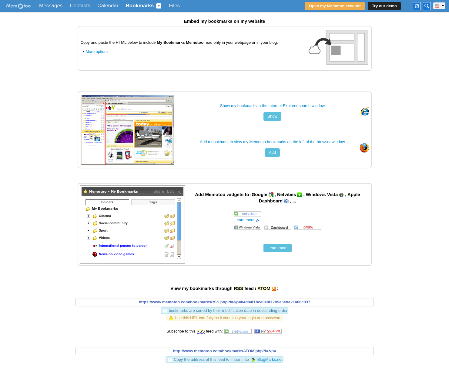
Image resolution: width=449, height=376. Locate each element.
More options (95, 51)
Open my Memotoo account (334, 6)
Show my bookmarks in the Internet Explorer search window (272, 105)
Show (272, 116)
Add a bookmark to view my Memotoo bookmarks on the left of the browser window (272, 142)
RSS (238, 288)
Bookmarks (140, 6)
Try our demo (384, 6)
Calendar (108, 6)
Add (272, 152)
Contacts (80, 6)
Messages (50, 6)
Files (174, 6)
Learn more (247, 220)
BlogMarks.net (266, 359)
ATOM (263, 288)
